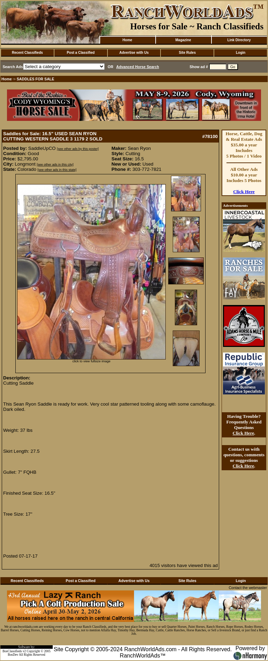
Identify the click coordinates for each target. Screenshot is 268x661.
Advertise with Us (134, 53)
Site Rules (187, 53)
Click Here (244, 191)
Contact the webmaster (248, 588)
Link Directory (239, 40)
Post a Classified (81, 53)
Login (240, 53)
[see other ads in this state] (57, 170)
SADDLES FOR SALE (35, 79)
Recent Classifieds (27, 53)
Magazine (183, 40)
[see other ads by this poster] (78, 149)
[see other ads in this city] (55, 164)
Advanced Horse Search (137, 67)
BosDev (13, 654)
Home (127, 40)
